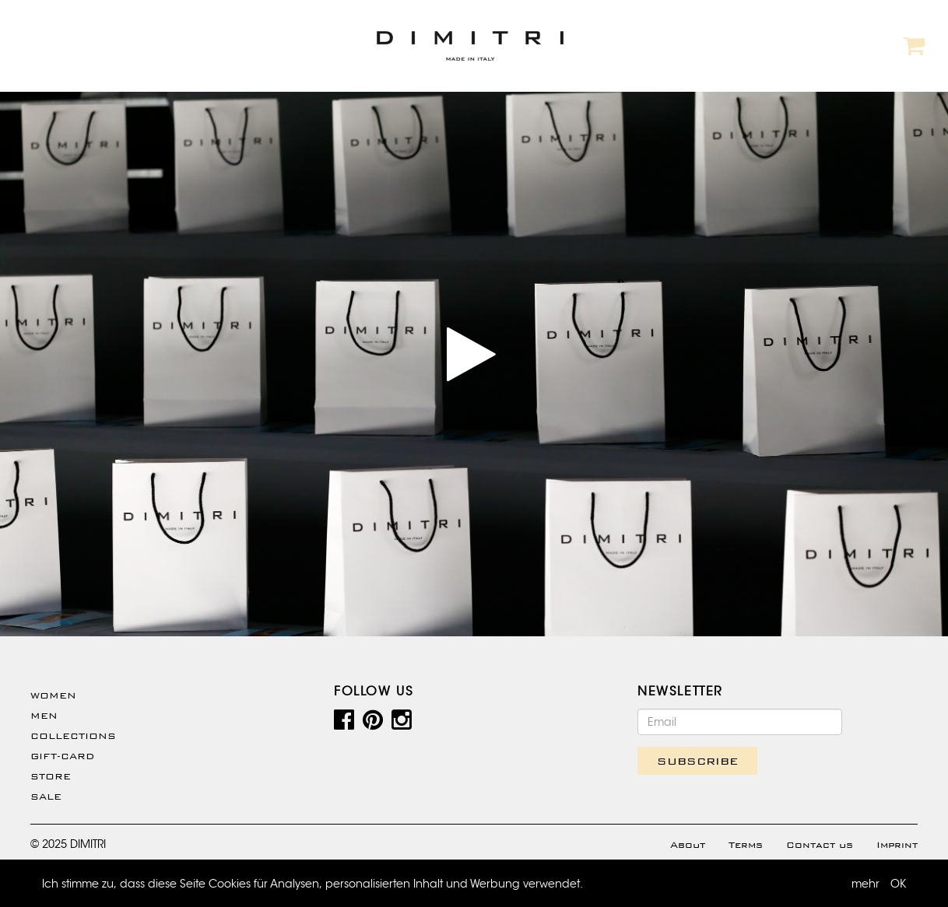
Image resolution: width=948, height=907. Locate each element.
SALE (45, 796)
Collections (73, 735)
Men (44, 715)
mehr (865, 884)
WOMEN (53, 695)
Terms (746, 844)
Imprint (897, 844)
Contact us (819, 844)
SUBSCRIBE (697, 761)
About (687, 844)
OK (898, 884)
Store (50, 776)
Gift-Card (62, 756)
